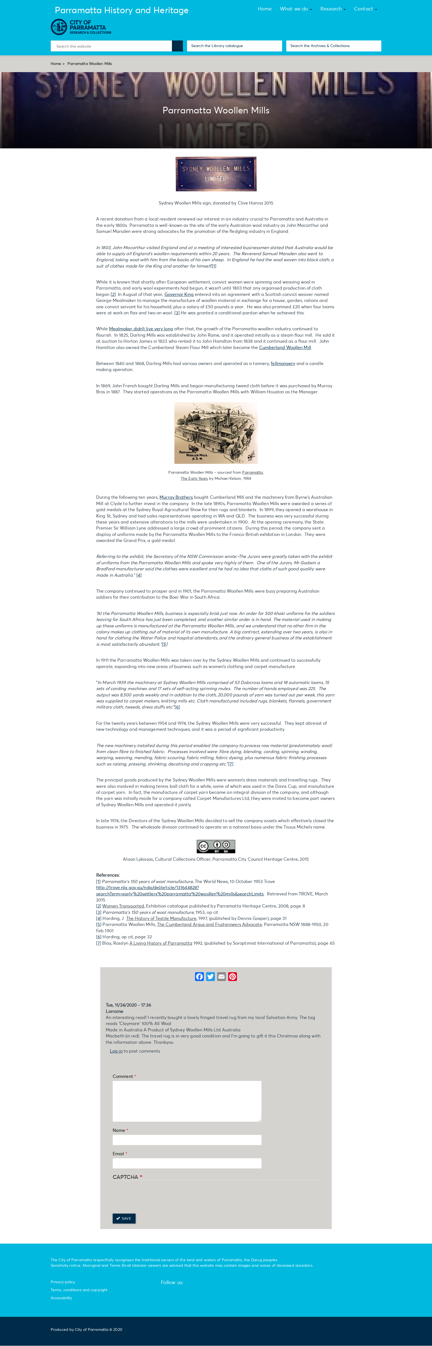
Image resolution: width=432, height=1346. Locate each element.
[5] (98, 924)
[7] (230, 764)
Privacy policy (63, 1281)
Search (177, 45)
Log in (116, 1051)
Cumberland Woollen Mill (285, 347)
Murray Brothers (176, 497)
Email (118, 1153)
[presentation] (154, 1197)
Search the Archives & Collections (320, 45)
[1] (214, 266)
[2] (113, 294)
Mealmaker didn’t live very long (141, 328)
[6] (177, 707)
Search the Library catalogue (217, 45)
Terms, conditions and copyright (79, 1289)
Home (56, 63)
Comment (123, 1076)
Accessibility (61, 1297)
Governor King (179, 294)
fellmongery (283, 363)
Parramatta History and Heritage (122, 10)
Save (123, 1218)
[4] (139, 575)
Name (119, 1130)
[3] (177, 312)
